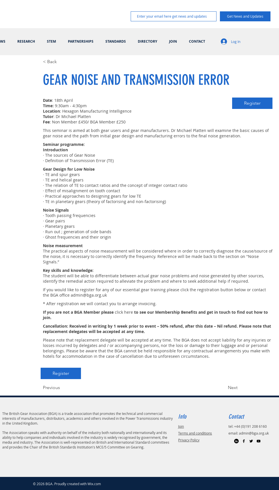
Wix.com (94, 483)
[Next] (223, 387)
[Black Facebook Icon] (243, 441)
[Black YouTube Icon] (258, 441)
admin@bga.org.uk (89, 295)
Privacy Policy (188, 440)
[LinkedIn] (236, 441)
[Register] (252, 103)
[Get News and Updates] (245, 16)
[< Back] (61, 61)
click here (124, 312)
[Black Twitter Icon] (251, 441)
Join (181, 426)
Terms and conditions (195, 433)
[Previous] (61, 387)
